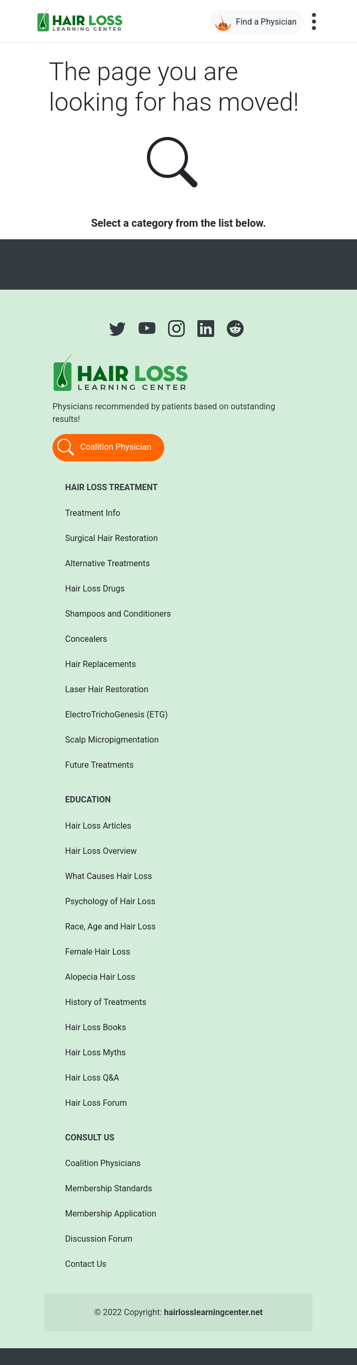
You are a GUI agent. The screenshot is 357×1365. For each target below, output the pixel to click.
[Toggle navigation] (313, 21)
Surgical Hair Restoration (111, 538)
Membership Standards (108, 1188)
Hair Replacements (100, 664)
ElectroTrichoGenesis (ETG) (116, 714)
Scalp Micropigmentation (112, 740)
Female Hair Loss (97, 952)
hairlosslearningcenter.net (213, 1312)
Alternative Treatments (107, 563)
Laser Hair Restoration (107, 689)
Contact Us (86, 1264)
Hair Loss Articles (98, 826)
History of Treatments (105, 1002)
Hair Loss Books (95, 1027)
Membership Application (110, 1214)
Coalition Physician (104, 448)
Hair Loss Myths (95, 1052)
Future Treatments (99, 765)
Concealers (86, 639)
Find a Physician (256, 22)
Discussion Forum (98, 1239)
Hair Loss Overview (100, 851)
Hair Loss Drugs (95, 589)
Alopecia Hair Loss (100, 977)
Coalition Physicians (103, 1163)
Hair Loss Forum (96, 1103)
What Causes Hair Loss (108, 876)
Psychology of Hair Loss (110, 901)
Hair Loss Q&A (92, 1078)
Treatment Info (92, 513)
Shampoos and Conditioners (118, 614)
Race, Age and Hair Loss (110, 927)
